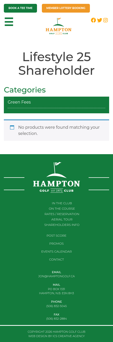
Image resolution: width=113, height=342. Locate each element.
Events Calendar (56, 251)
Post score (56, 235)
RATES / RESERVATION (61, 214)
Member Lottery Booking (66, 8)
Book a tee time (20, 8)
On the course (62, 208)
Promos (56, 243)
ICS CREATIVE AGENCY (69, 336)
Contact (56, 259)
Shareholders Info (62, 225)
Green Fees (19, 102)
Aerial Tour (61, 219)
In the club (62, 203)
